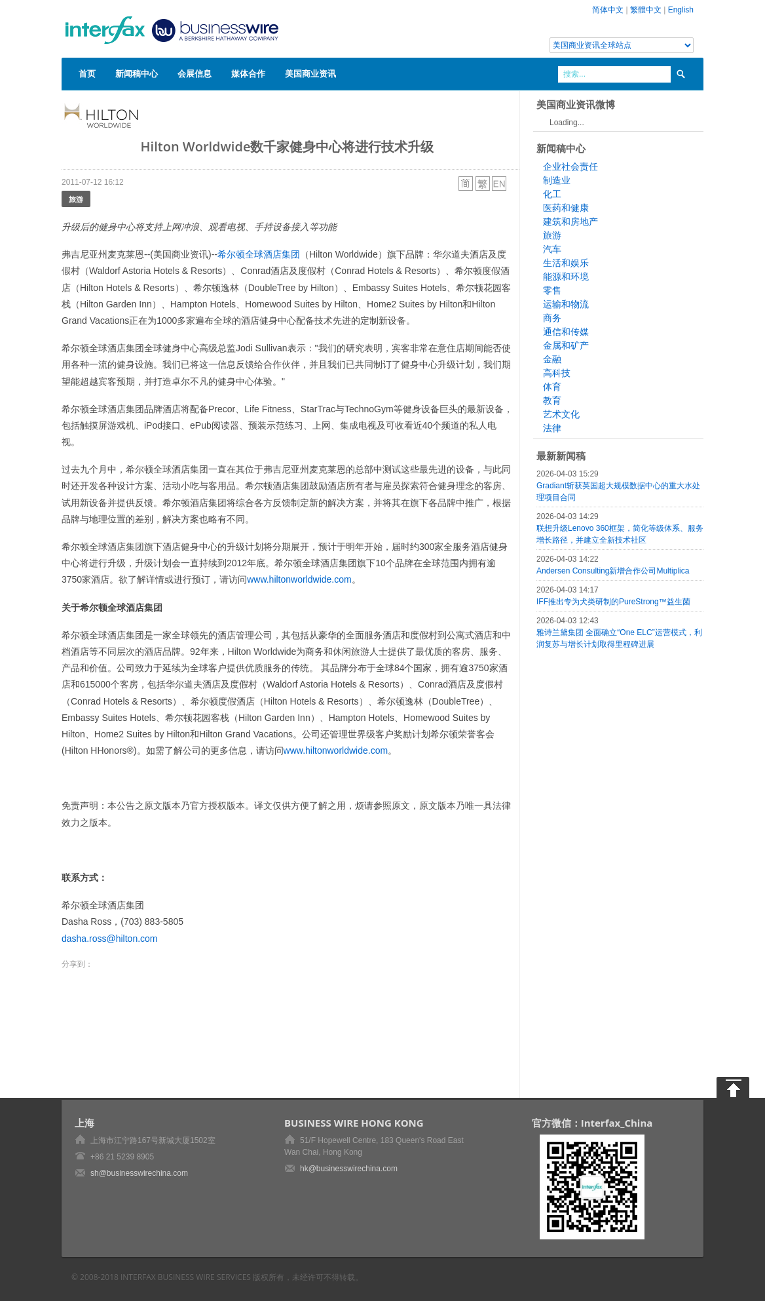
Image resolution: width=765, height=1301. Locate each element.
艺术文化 (561, 414)
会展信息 (194, 73)
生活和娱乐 (566, 263)
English (681, 9)
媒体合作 (248, 73)
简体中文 (608, 9)
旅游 (76, 199)
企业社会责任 (570, 166)
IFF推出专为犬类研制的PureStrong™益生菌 (613, 601)
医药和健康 (566, 208)
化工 (552, 194)
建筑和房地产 (570, 221)
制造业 (556, 180)
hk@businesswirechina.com (349, 1168)
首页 (87, 73)
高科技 (556, 373)
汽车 (552, 249)
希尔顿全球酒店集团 (258, 254)
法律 (552, 428)
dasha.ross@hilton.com (110, 938)
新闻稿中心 (136, 73)
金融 (552, 359)
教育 (552, 400)
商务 (552, 318)
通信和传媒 (566, 331)
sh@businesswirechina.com (139, 1173)
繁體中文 (646, 9)
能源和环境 (566, 276)
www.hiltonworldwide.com (299, 579)
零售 (552, 290)
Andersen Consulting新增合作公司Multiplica (612, 570)
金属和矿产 (566, 345)
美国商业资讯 (310, 73)
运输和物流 (566, 304)
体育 (552, 386)
